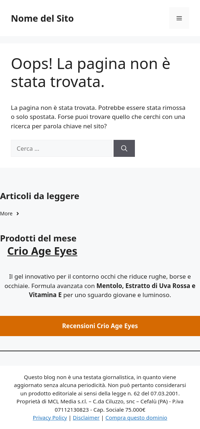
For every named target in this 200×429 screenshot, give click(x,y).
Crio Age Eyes (42, 251)
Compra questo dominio (136, 417)
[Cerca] (124, 148)
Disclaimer (86, 417)
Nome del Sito (42, 18)
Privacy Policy (50, 417)
